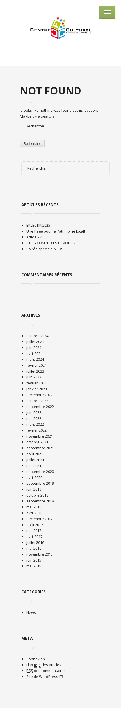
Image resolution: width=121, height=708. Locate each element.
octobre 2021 (37, 442)
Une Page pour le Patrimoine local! (55, 231)
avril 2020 (34, 477)
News (31, 612)
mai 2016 (33, 548)
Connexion (35, 658)
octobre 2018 (37, 495)
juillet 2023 (35, 371)
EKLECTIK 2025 (38, 225)
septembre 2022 (40, 406)
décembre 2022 (39, 394)
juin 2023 (33, 377)
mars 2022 (35, 424)
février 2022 (36, 430)
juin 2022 (33, 412)
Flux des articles (43, 665)
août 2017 (34, 524)
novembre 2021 (39, 436)
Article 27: (34, 237)
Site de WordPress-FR (44, 676)
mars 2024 (35, 359)
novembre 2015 (39, 554)
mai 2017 (33, 530)
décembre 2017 (39, 518)
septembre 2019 (40, 483)
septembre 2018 (40, 501)
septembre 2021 (40, 447)
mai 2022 (33, 418)
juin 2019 (33, 489)
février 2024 (36, 365)
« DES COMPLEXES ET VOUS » (50, 242)
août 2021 (34, 453)
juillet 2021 (35, 459)
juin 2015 (33, 560)
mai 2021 (33, 465)
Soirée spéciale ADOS (44, 248)
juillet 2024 (35, 341)
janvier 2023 (36, 388)
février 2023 (36, 382)
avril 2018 (34, 512)
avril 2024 (34, 353)
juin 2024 (33, 347)
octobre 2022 (37, 400)
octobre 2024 (37, 335)
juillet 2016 (35, 542)
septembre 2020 (40, 471)
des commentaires (46, 670)
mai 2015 (33, 566)
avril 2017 (34, 536)
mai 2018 (33, 506)
